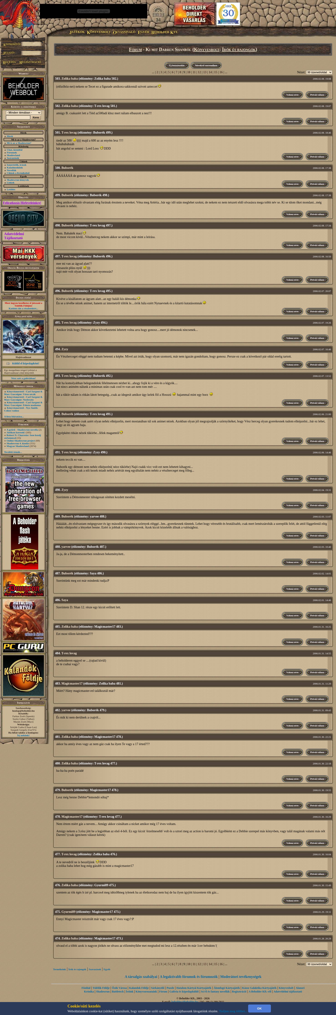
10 (188, 72)
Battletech (118, 991)
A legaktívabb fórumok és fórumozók (189, 977)
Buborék (67, 168)
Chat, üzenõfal (14, 149)
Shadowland (13, 155)
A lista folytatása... (14, 416)
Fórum (135, 49)
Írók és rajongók (239, 49)
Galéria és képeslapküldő (184, 991)
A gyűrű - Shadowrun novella (22, 429)
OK (259, 1008)
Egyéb (107, 969)
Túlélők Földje (101, 988)
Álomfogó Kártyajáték (227, 988)
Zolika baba (69, 78)
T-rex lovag (69, 132)
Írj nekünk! (23, 735)
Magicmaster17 (72, 683)
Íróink (129, 991)
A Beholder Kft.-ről (260, 991)
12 (199, 72)
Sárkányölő (157, 988)
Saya (64, 600)
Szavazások (13, 158)
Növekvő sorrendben (206, 65)
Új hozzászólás (177, 65)
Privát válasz (317, 94)
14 (210, 72)
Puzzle (170, 988)
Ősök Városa (119, 988)
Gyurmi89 (68, 912)
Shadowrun (102, 991)
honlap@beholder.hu (23, 710)
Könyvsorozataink (146, 991)
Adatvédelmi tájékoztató (287, 991)
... (153, 72)
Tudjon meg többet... (233, 1011)
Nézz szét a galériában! (23, 378)
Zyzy (64, 349)
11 (194, 72)
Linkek (11, 182)
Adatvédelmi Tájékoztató (14, 236)
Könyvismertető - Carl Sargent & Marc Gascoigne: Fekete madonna (23, 403)
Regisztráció (239, 991)
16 (221, 72)
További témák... (13, 452)
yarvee (66, 546)
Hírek (10, 136)
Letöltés (11, 189)
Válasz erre (292, 94)
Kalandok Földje (139, 988)
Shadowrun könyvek (18, 179)
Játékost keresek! (16, 432)
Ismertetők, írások (16, 164)
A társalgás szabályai (141, 977)
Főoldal (85, 988)
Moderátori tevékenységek (240, 977)
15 (215, 72)
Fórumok (12, 152)
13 (204, 72)
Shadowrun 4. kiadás (18, 443)
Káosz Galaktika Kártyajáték (259, 988)
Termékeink (59, 969)
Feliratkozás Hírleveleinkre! (22, 203)
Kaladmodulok (15, 167)
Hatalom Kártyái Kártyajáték (193, 988)
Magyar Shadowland (18, 446)
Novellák (11, 170)
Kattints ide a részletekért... (23, 308)
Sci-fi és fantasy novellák (215, 991)
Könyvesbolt (206, 49)
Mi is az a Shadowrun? (19, 143)
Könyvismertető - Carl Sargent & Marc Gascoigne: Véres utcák (23, 393)
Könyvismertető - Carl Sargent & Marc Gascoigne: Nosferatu (23, 398)
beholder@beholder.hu (184, 1001)
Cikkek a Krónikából (18, 173)
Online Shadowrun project (21, 440)
